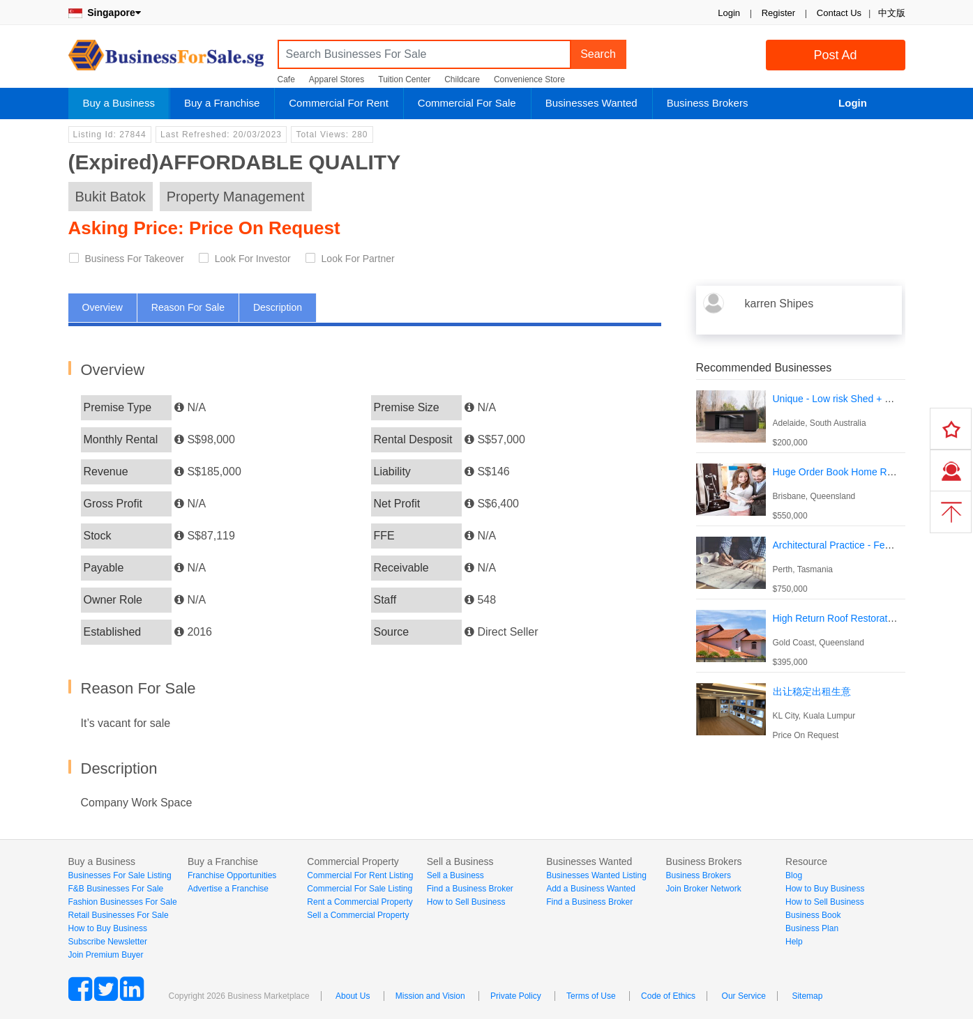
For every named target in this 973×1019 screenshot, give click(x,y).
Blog (793, 875)
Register (778, 13)
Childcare (462, 79)
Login (729, 13)
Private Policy (515, 996)
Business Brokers (707, 103)
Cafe (286, 79)
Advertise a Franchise (228, 889)
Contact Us (839, 13)
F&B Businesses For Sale (116, 889)
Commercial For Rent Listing (360, 875)
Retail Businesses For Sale (118, 915)
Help (794, 942)
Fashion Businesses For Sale (122, 902)
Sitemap (807, 996)
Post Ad (835, 55)
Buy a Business (119, 103)
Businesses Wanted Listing (596, 875)
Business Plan (811, 928)
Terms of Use (591, 996)
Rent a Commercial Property (359, 902)
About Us (352, 996)
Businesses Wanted (591, 103)
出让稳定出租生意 (812, 691)
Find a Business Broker (470, 889)
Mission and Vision (430, 996)
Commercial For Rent (339, 103)
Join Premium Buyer (106, 955)
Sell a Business (455, 875)
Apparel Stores (336, 79)
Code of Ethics (668, 996)
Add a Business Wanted (590, 889)
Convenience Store (529, 79)
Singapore (104, 12)
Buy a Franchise (221, 103)
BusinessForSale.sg (166, 59)
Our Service (744, 996)
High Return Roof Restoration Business (858, 618)
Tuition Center (404, 79)
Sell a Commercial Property (358, 915)
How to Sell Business (466, 902)
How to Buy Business (107, 928)
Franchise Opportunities (232, 875)
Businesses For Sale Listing (120, 875)
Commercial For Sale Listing (359, 889)
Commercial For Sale (467, 103)
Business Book (812, 915)
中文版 (891, 13)
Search (598, 54)
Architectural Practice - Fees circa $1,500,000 (871, 545)
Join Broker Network (703, 889)
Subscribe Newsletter (107, 942)
